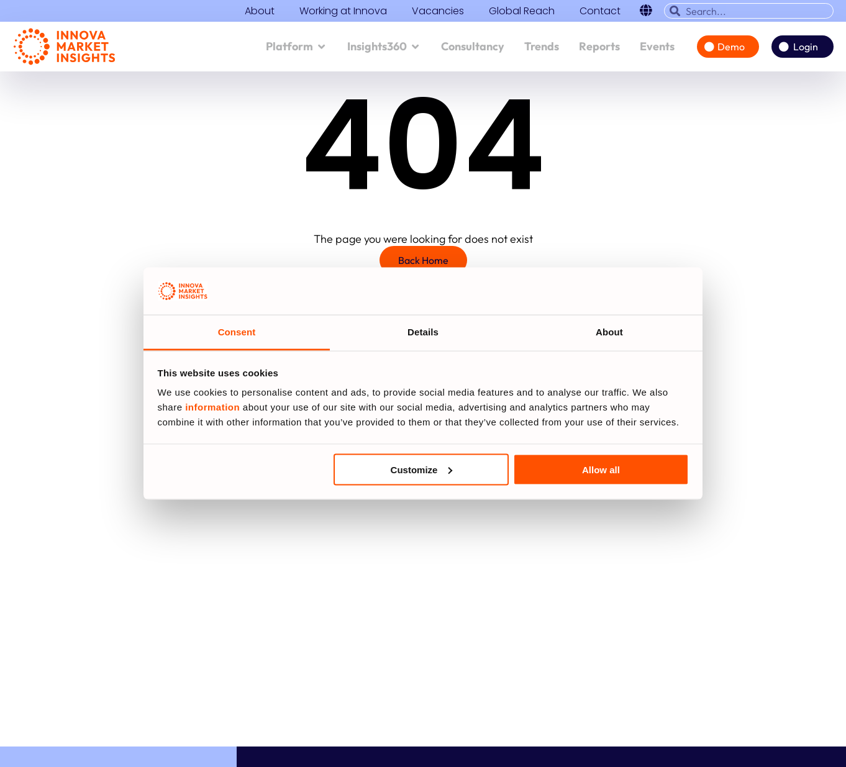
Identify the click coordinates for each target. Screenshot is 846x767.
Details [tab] (423, 332)
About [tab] (609, 332)
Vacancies (438, 11)
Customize (422, 469)
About (260, 11)
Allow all (601, 469)
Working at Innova (343, 11)
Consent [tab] (237, 332)
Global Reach (522, 11)
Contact (600, 11)
